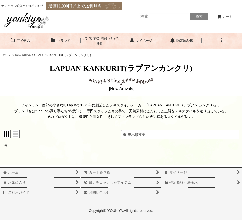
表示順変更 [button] (134, 135)
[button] (222, 40)
